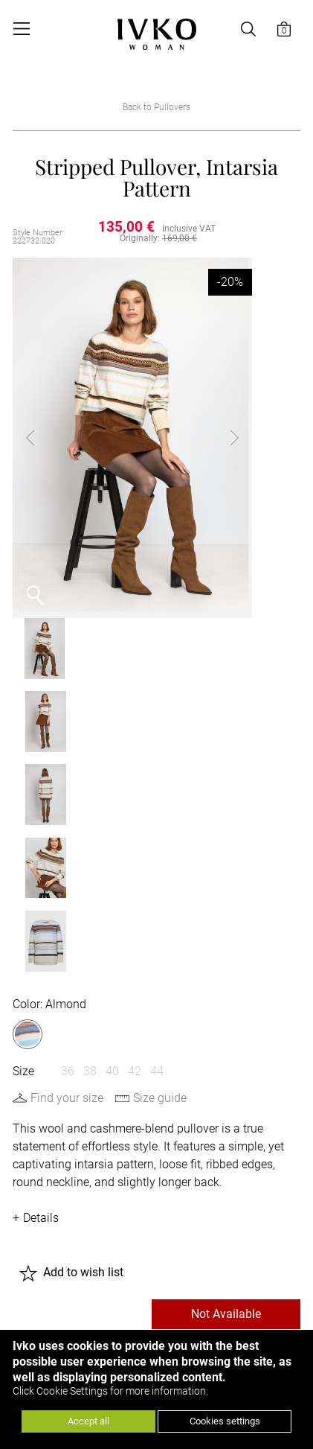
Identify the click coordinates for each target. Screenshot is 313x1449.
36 (67, 711)
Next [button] (218, 435)
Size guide (160, 737)
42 (134, 711)
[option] (130, 434)
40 (112, 711)
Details (41, 857)
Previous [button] (42, 435)
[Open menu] (21, 29)
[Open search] (248, 29)
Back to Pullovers (156, 107)
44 (157, 711)
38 (90, 711)
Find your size (66, 737)
